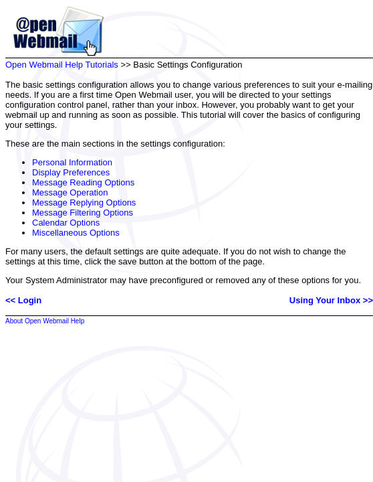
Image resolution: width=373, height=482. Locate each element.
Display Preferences (71, 172)
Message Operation (70, 192)
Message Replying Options (84, 202)
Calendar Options (66, 223)
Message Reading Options (83, 182)
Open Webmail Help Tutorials (61, 65)
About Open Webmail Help (44, 321)
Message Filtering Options (82, 213)
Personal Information (72, 162)
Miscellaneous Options (76, 233)
